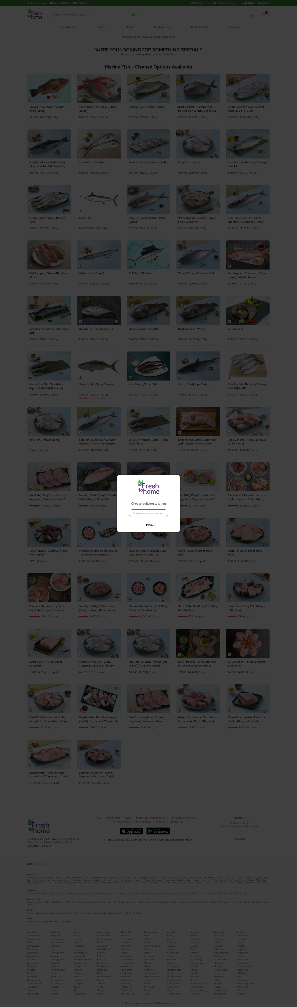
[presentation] (148, 513)
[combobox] (148, 511)
